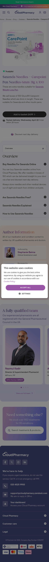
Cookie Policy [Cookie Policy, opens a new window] (9, 281)
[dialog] (24, 281)
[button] (24, 293)
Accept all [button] (25, 287)
